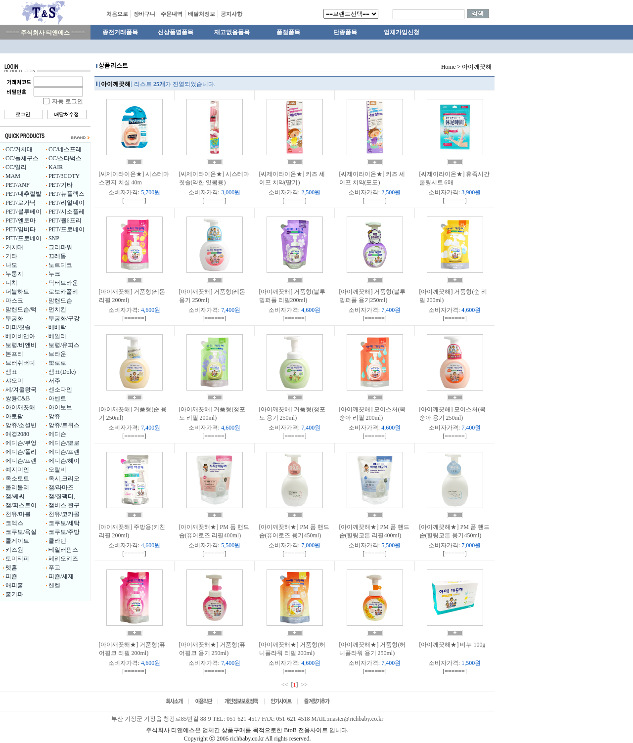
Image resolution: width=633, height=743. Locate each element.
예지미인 (17, 469)
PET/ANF (17, 184)
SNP (53, 238)
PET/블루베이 (23, 211)
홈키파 (14, 594)
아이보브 (60, 407)
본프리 (14, 353)
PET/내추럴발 (23, 193)
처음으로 (117, 14)
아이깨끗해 (20, 407)
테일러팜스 (63, 549)
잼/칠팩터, (61, 496)
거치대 (14, 247)
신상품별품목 (175, 32)
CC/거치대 (19, 149)
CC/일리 (16, 167)
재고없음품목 (232, 32)
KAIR (55, 167)
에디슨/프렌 (64, 451)
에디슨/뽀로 (64, 442)
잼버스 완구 (64, 505)
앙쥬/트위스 (64, 425)
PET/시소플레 (66, 211)
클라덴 (57, 540)
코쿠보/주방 (64, 531)
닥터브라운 (63, 282)
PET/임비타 (20, 229)
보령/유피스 (64, 345)
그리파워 (60, 247)
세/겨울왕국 (21, 389)
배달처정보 (201, 14)
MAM (12, 176)
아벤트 (57, 398)
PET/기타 (60, 184)
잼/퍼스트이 (21, 505)
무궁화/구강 (64, 318)
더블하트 (17, 291)
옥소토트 (17, 478)
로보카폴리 (63, 291)
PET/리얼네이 (66, 202)
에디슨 (57, 434)
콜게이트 (17, 540)
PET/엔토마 (20, 220)
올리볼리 (17, 487)
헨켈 (54, 585)
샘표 (11, 371)
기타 (11, 256)
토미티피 (17, 558)
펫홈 (11, 567)
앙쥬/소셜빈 (21, 425)
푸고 (54, 567)
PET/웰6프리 (65, 220)
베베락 (57, 327)
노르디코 (60, 265)
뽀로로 (57, 362)
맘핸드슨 (60, 300)
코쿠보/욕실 (21, 531)
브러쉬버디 (20, 362)
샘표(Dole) (62, 371)
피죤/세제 (61, 576)
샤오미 (14, 380)
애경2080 (17, 434)
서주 (54, 380)
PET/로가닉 (20, 202)
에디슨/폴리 (21, 451)
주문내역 (171, 14)
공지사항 (231, 14)
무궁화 (14, 318)
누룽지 (14, 273)
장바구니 (144, 14)
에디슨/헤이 (64, 460)
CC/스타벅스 (65, 158)
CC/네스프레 (65, 149)
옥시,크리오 (64, 478)
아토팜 (14, 416)
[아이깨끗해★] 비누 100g (452, 644)
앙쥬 (54, 416)
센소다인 (60, 389)
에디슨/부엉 (21, 442)
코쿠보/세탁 (64, 523)
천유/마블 (18, 514)
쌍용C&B (17, 398)
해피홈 (14, 585)
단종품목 (345, 32)
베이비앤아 (20, 336)
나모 (11, 265)
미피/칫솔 (18, 327)
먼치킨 (57, 309)
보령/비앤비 (21, 345)
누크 (54, 273)
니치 (11, 282)
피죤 (11, 576)
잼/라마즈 (61, 487)
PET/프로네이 (66, 229)
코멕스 (14, 523)
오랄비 (57, 469)
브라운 (57, 353)
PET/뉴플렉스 (66, 193)
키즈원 (14, 549)
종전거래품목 (120, 32)
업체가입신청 (401, 32)
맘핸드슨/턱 (21, 309)
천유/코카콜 (64, 514)
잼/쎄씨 (15, 496)
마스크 (14, 300)
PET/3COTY (64, 176)
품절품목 (288, 32)
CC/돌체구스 (22, 158)
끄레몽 (57, 256)
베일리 (57, 336)
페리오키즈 (63, 558)
